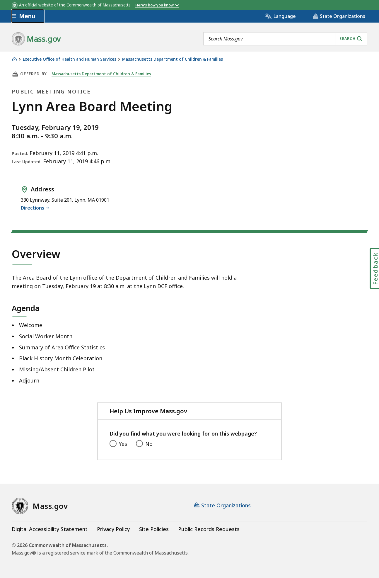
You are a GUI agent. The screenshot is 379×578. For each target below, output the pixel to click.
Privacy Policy (113, 529)
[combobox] (285, 38)
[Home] (14, 59)
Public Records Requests (209, 529)
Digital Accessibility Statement (50, 529)
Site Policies (154, 529)
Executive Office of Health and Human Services (69, 59)
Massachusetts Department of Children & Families (172, 59)
